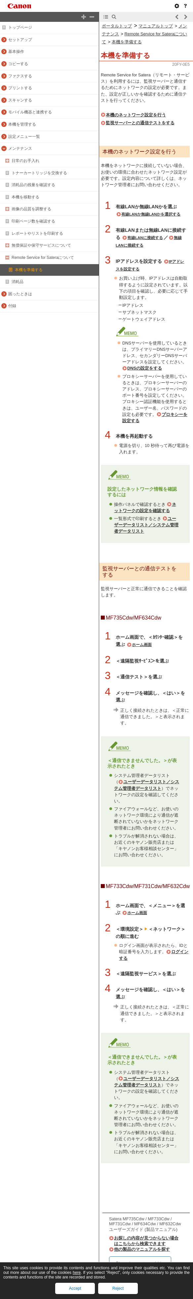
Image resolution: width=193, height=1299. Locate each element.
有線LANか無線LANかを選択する (150, 214)
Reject (118, 1288)
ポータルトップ (117, 25)
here (77, 1272)
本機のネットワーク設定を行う (136, 114)
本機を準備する (127, 41)
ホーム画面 (142, 645)
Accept (75, 1288)
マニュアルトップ (155, 25)
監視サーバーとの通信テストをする (140, 122)
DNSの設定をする (144, 368)
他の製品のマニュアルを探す (142, 1249)
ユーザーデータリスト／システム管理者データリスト (146, 525)
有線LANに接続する (145, 238)
